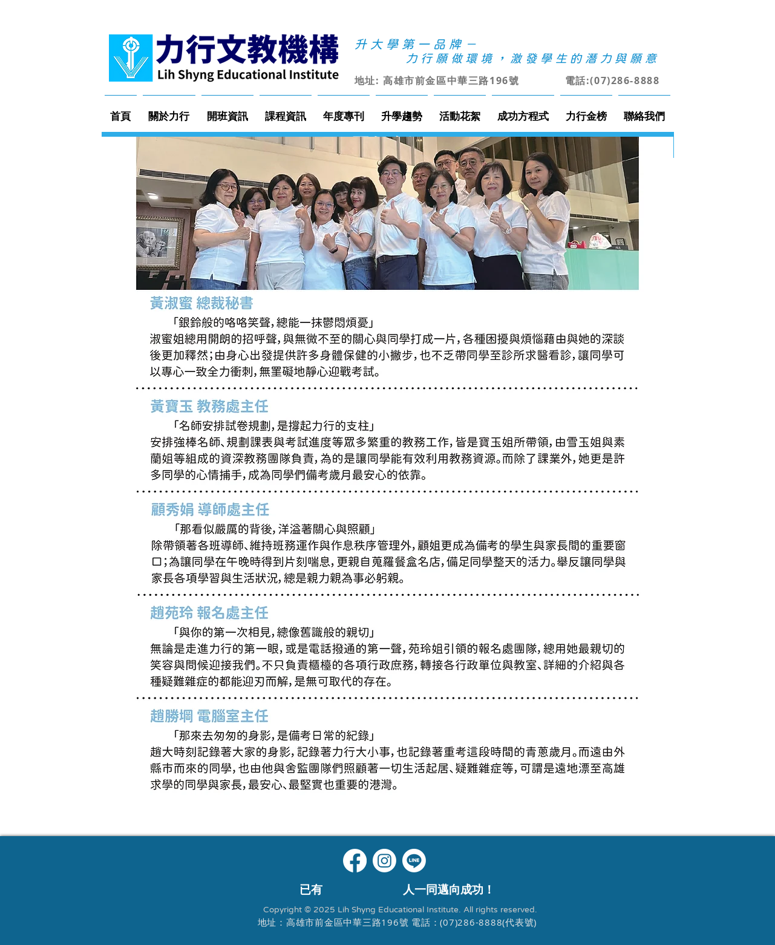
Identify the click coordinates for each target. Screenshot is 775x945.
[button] (169, 110)
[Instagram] (384, 860)
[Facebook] (355, 860)
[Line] (414, 860)
